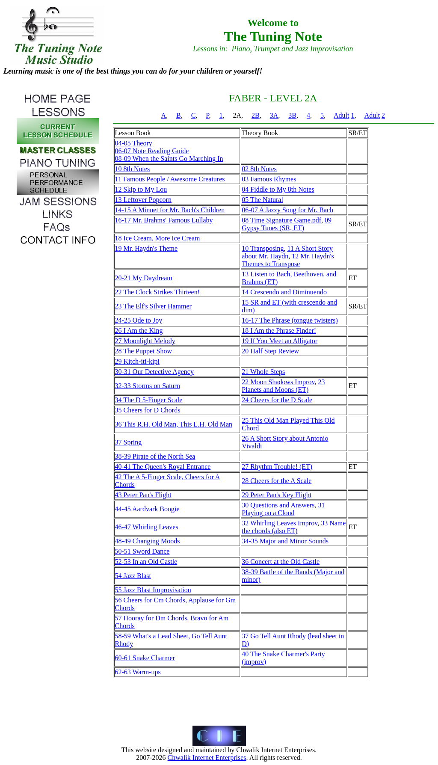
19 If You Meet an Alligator (279, 340)
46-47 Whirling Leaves (146, 527)
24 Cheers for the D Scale (277, 399)
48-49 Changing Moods (147, 541)
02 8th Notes (259, 168)
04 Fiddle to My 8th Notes (278, 189)
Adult (341, 115)
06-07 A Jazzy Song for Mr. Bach (287, 209)
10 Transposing (263, 248)
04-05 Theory (133, 143)
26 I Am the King (139, 330)
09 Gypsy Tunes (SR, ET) (286, 223)
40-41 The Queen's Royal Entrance (163, 466)
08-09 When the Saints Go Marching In (169, 158)
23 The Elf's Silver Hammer (153, 306)
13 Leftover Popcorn (143, 199)
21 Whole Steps (263, 371)
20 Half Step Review (270, 351)
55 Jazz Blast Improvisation (153, 589)
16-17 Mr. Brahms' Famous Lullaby (164, 220)
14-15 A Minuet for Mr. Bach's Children (170, 209)
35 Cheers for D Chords (148, 410)
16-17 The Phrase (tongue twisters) (290, 320)
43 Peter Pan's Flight (143, 494)
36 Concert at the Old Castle (281, 561)
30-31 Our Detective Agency (154, 371)
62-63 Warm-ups (138, 672)
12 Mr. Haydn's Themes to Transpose (288, 259)
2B (256, 115)
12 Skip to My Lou (141, 189)
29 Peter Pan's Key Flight (276, 494)
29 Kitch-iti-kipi (137, 361)
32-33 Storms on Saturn (147, 385)
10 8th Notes (132, 168)
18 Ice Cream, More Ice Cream (157, 238)
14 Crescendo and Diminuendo (284, 292)
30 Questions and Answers (278, 505)
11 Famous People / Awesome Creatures (170, 179)
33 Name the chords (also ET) (294, 526)
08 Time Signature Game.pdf (281, 220)
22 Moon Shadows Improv (278, 381)
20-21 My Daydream (143, 278)
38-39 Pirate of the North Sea (155, 456)
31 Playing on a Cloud (283, 508)
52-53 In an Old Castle (146, 561)
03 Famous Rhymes (269, 179)
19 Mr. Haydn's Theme (146, 248)
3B (292, 115)
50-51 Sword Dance (142, 551)
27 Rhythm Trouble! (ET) (277, 466)
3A (274, 115)
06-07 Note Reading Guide (152, 150)
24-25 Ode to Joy (139, 320)
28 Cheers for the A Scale (276, 480)
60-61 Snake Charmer (145, 657)
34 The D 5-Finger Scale (149, 399)
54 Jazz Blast (133, 575)
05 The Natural (262, 199)
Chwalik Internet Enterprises (207, 757)
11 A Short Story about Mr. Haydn (287, 252)
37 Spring (128, 442)
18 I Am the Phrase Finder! (279, 330)
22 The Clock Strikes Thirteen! (157, 292)
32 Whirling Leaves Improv (279, 523)
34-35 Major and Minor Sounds (285, 541)
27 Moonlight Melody (145, 340)
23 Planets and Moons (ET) (283, 385)
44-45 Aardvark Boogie (147, 509)
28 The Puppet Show (143, 351)
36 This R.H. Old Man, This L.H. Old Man (174, 424)
